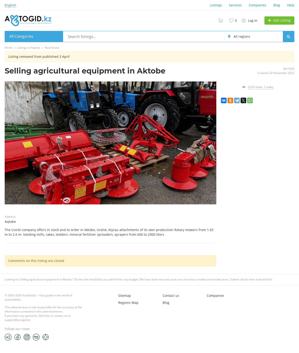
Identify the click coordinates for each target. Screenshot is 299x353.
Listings (216, 5)
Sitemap (124, 295)
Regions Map (128, 302)
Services (235, 5)
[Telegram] (8, 336)
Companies (257, 5)
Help (290, 5)
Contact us (171, 295)
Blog (276, 5)
